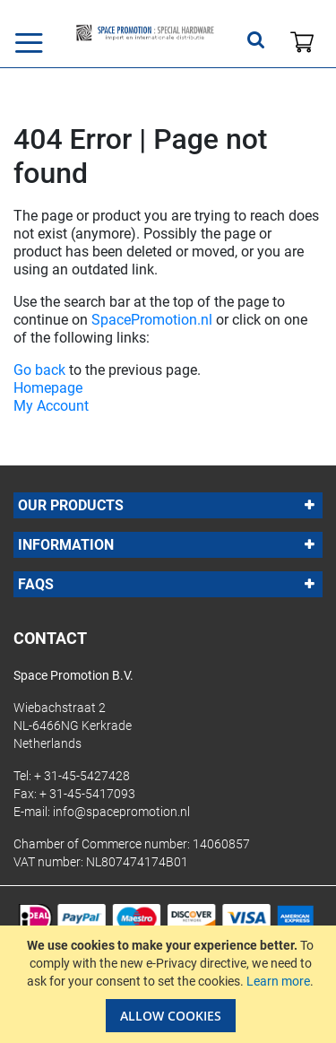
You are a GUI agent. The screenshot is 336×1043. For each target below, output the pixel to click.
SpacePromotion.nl (151, 319)
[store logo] (144, 32)
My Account (51, 405)
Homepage (47, 387)
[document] (170, 984)
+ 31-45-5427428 (82, 776)
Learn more (278, 981)
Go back (39, 369)
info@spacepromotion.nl (121, 811)
